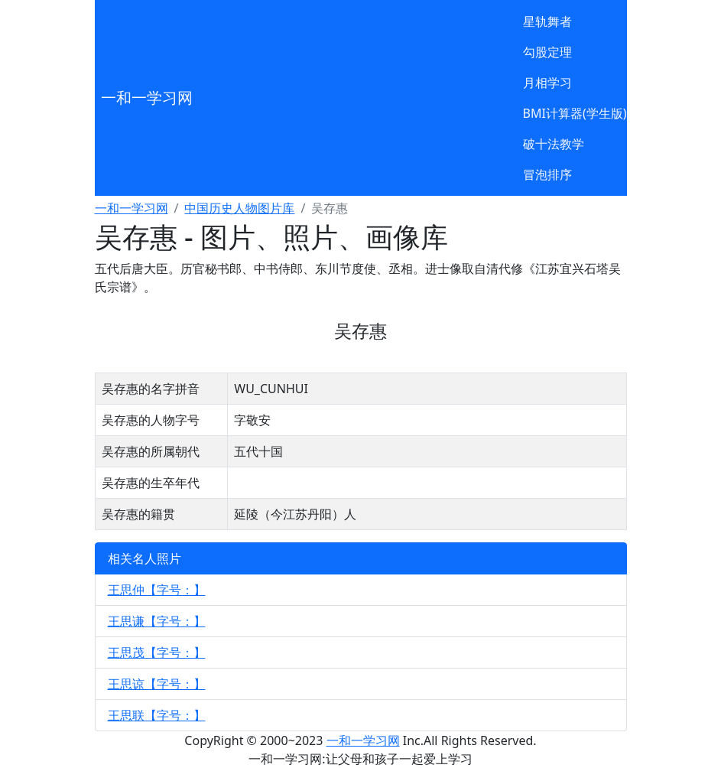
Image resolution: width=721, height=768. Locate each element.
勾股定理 (547, 52)
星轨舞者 (547, 21)
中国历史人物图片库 (239, 208)
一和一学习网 (147, 97)
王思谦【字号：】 (157, 621)
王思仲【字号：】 (157, 589)
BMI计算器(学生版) (575, 113)
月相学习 (547, 82)
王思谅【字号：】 (157, 683)
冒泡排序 (547, 174)
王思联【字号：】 (157, 715)
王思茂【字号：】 (157, 652)
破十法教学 (553, 143)
